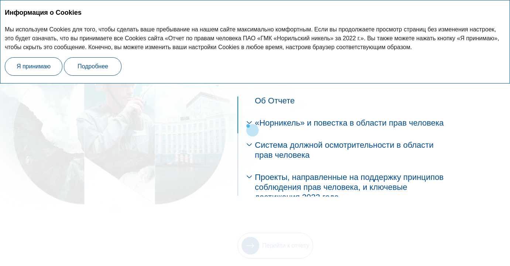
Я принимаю (34, 66)
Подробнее (93, 66)
